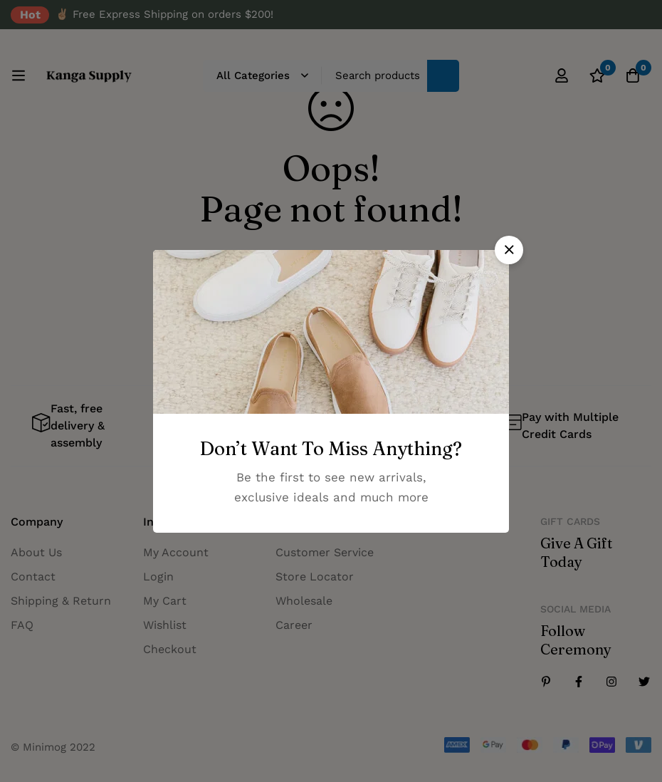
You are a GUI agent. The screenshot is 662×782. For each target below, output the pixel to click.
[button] (509, 250)
